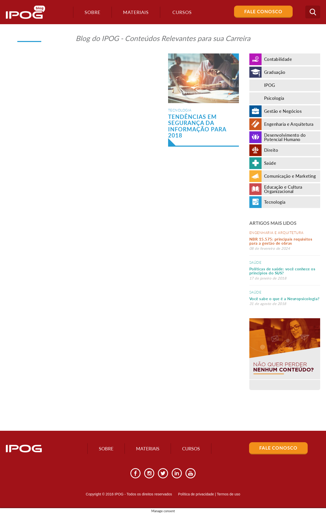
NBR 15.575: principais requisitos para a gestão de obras (281, 241)
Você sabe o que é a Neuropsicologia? (284, 298)
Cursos (191, 448)
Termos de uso (228, 494)
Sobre (92, 12)
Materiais (136, 12)
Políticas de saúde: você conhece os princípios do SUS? (282, 271)
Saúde (255, 262)
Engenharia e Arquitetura (276, 232)
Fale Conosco (263, 11)
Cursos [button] (182, 12)
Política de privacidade (196, 494)
